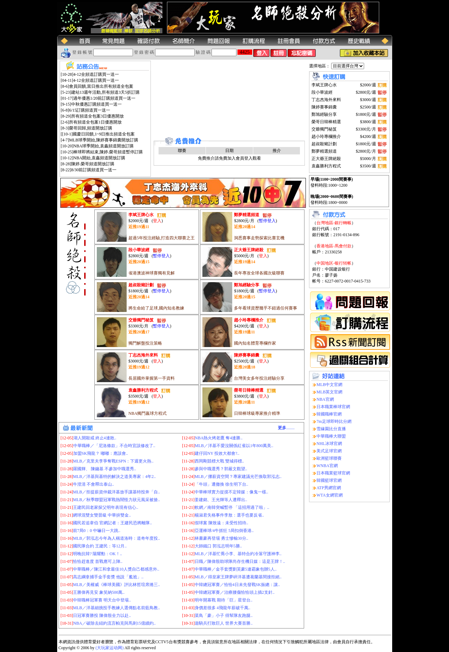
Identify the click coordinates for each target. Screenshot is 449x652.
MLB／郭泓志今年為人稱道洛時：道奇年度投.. (116, 538)
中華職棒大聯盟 (331, 436)
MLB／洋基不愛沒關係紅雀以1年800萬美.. (234, 445)
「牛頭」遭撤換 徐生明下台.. (221, 484)
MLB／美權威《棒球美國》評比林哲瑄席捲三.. (116, 584)
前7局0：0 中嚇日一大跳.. (96, 530)
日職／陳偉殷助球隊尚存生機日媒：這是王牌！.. (240, 561)
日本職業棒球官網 (333, 406)
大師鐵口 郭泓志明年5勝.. (218, 546)
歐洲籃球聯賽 (329, 458)
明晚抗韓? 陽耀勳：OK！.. (97, 553)
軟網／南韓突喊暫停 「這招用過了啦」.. (232, 507)
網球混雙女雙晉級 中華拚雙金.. (102, 515)
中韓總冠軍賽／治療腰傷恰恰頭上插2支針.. (235, 592)
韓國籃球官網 (329, 480)
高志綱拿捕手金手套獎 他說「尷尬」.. (108, 576)
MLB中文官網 (329, 384)
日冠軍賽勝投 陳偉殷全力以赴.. (102, 615)
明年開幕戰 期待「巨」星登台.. (224, 600)
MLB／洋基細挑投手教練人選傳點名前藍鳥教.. (116, 607)
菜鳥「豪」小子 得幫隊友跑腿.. (224, 615)
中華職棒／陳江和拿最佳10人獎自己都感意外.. (116, 569)
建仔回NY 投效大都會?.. (217, 453)
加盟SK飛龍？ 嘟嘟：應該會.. (100, 453)
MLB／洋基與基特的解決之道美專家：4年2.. (114, 476)
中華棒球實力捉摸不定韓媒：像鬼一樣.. (231, 492)
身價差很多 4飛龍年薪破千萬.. (222, 607)
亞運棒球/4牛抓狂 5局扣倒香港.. (224, 530)
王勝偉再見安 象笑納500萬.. (99, 592)
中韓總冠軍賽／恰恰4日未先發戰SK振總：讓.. (237, 584)
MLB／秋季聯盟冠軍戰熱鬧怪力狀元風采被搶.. (116, 499)
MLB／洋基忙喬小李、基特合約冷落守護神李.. (238, 553)
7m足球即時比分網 (333, 421)
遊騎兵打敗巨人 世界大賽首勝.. (224, 623)
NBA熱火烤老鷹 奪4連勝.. (218, 437)
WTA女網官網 (329, 495)
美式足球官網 (329, 450)
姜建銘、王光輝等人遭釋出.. (221, 499)
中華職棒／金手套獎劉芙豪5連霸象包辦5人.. (236, 569)
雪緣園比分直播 (331, 428)
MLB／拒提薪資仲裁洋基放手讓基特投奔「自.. (116, 492)
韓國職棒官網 (329, 414)
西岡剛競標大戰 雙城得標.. (219, 461)
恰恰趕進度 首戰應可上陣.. (97, 561)
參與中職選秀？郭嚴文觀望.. (221, 468)
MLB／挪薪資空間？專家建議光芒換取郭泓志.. (238, 476)
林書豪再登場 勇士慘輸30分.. (221, 538)
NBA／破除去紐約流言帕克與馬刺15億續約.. (114, 623)
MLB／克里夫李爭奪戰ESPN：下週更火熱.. (113, 461)
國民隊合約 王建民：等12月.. (100, 546)
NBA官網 (325, 399)
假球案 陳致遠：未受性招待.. (221, 522)
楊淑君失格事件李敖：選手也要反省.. (229, 515)
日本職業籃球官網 (333, 473)
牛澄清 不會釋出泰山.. (93, 484)
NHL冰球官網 (329, 443)
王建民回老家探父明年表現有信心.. (105, 507)
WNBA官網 (327, 465)
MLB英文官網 (329, 392)
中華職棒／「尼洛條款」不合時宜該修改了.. (114, 445)
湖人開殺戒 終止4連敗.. (94, 437)
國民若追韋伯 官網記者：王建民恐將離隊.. (112, 522)
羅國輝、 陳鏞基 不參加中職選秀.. (104, 468)
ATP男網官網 (328, 487)
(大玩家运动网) (109, 647)
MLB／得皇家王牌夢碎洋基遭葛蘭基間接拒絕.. (238, 576)
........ (286, 427)
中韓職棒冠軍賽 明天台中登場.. (102, 600)
